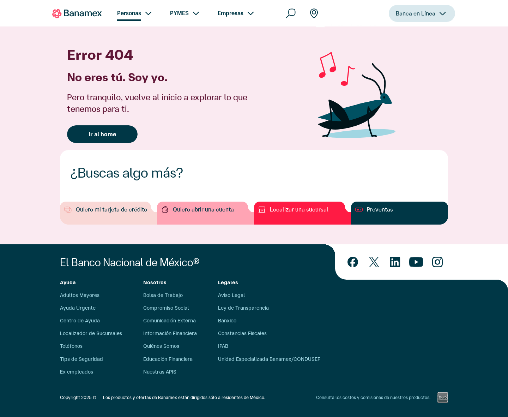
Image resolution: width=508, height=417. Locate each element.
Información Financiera (170, 333)
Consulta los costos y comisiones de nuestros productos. (373, 397)
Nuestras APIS (159, 372)
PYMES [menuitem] (179, 13)
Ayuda (68, 282)
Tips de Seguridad (81, 359)
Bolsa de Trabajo (163, 295)
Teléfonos (71, 346)
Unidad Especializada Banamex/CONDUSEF (269, 359)
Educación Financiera (168, 359)
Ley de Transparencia (243, 308)
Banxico (227, 320)
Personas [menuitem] (129, 13)
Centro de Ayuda (80, 320)
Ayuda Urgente (78, 308)
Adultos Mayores (79, 295)
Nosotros (155, 282)
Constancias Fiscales (242, 333)
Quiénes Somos (161, 346)
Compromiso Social (166, 308)
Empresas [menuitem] (230, 13)
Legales (228, 282)
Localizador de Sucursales (91, 333)
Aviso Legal (231, 295)
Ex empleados (76, 372)
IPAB (223, 346)
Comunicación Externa (169, 320)
